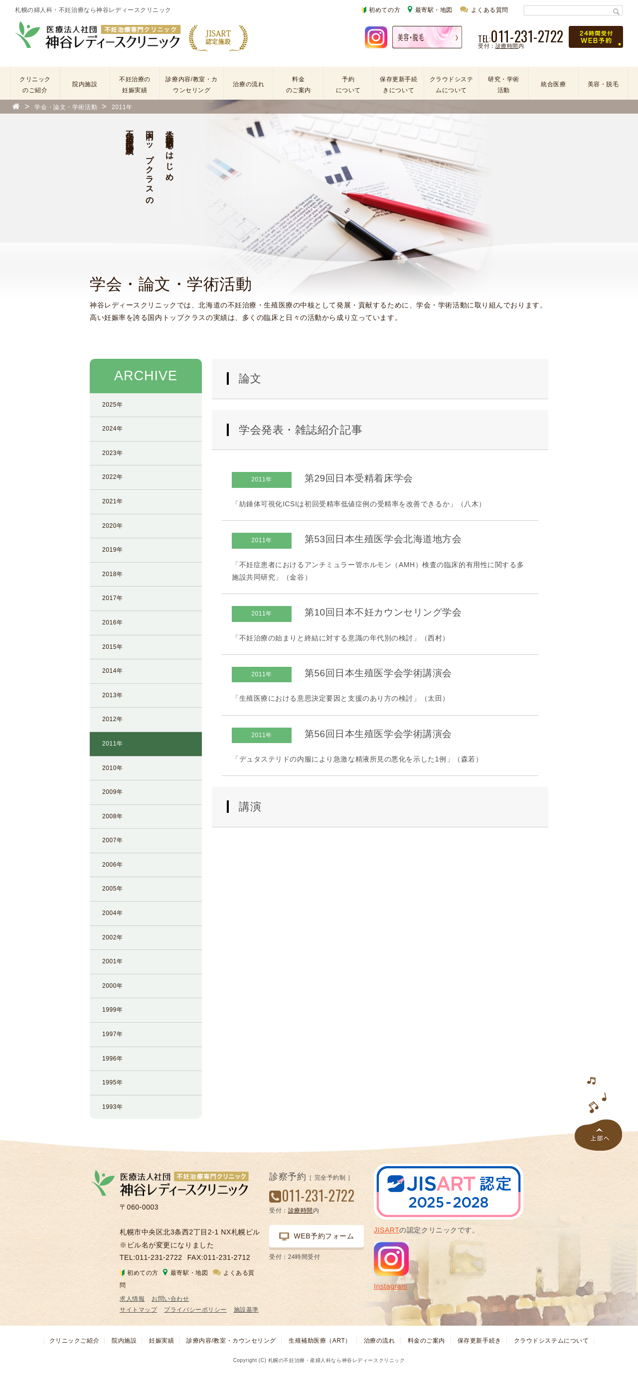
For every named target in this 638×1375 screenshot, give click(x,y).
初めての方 (380, 9)
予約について (348, 85)
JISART (386, 1230)
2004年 (112, 913)
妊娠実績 (161, 1340)
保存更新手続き (479, 1340)
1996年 (112, 1058)
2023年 (112, 453)
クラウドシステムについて (452, 85)
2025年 (112, 404)
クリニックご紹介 (74, 1340)
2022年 (112, 476)
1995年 (112, 1082)
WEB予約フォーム (316, 1236)
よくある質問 (484, 9)
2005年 (112, 888)
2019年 (112, 549)
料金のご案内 (298, 85)
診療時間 (506, 46)
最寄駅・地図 (430, 9)
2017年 (112, 598)
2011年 (112, 743)
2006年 (112, 864)
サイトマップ (138, 1309)
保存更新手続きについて (398, 85)
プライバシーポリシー (195, 1309)
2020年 (112, 525)
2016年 (112, 622)
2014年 (112, 670)
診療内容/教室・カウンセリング (191, 85)
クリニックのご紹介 (35, 85)
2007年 (112, 840)
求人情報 (132, 1298)
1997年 (112, 1034)
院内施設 (84, 84)
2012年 (112, 719)
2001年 (112, 961)
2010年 (112, 767)
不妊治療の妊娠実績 (135, 85)
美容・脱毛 (603, 84)
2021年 (112, 501)
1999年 (112, 1009)
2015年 (112, 646)
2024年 (112, 428)
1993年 (112, 1106)
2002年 (112, 937)
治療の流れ (248, 84)
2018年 (112, 574)
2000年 (112, 985)
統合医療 (553, 84)
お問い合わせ (170, 1298)
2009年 (112, 791)
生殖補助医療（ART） (320, 1340)
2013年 (112, 695)
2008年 (112, 816)
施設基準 (246, 1309)
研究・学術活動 (503, 85)
